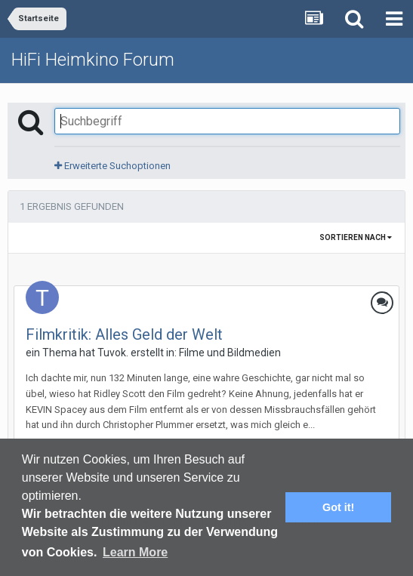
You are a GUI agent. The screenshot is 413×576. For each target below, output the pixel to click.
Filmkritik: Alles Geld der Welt (124, 334)
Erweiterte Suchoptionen (112, 165)
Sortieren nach (355, 237)
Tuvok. (112, 353)
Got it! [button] (338, 507)
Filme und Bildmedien (230, 353)
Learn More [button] (135, 552)
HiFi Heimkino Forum (92, 59)
